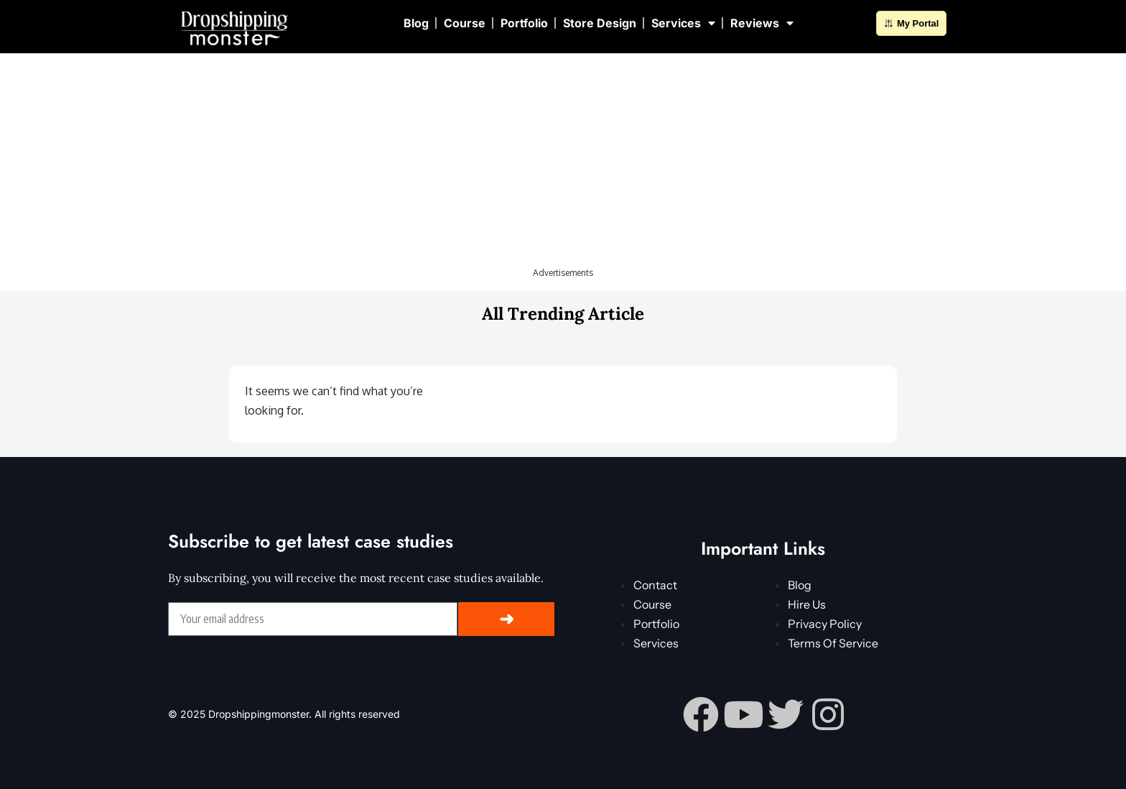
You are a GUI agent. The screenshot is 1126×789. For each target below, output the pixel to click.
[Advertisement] (563, 165)
